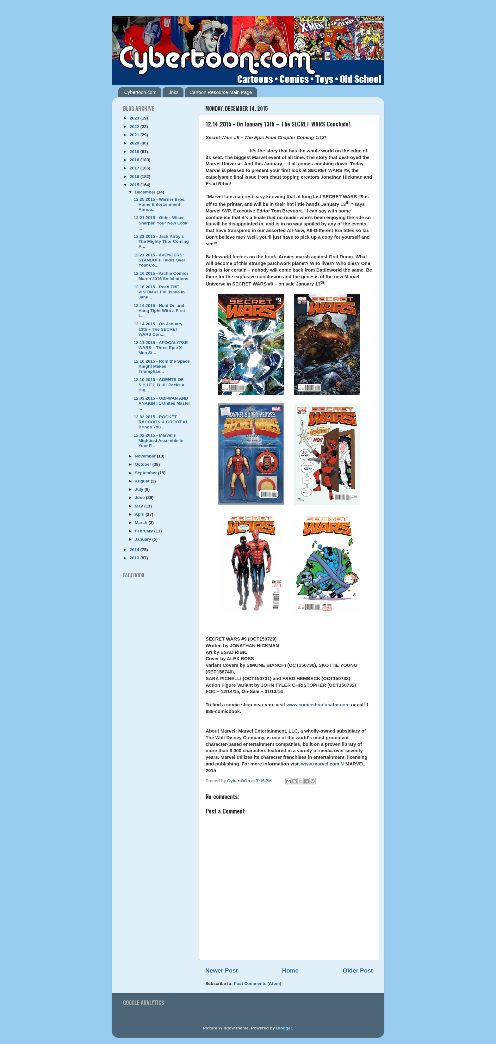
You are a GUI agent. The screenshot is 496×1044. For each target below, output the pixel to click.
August (143, 481)
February (144, 531)
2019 (135, 151)
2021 (135, 134)
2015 (135, 184)
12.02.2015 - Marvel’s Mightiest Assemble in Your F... (158, 440)
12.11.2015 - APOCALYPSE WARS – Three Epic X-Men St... (161, 347)
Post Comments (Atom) (257, 983)
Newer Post (221, 970)
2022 (135, 126)
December (146, 192)
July (140, 489)
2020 (135, 143)
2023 (135, 118)
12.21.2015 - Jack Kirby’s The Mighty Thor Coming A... (161, 241)
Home (290, 970)
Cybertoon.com (140, 92)
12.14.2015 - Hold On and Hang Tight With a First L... (159, 310)
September (146, 472)
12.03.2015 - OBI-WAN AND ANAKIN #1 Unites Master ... (162, 403)
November (146, 456)
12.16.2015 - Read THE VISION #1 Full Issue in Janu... (159, 292)
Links (172, 92)
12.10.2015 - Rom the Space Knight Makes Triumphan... (162, 366)
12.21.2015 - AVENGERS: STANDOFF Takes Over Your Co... (159, 260)
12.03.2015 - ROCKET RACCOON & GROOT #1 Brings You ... (161, 422)
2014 (135, 549)
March (142, 522)
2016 (135, 176)
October (143, 464)
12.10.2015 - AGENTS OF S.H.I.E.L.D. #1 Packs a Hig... (159, 384)
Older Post (358, 970)
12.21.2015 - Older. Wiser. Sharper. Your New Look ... (161, 222)
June (140, 497)
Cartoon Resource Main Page (220, 92)
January (143, 539)
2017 (135, 168)
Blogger (284, 1028)
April (140, 514)
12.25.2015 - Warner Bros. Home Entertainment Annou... (160, 204)
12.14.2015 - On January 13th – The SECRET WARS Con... (158, 329)
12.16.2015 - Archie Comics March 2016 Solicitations (161, 276)
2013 (135, 558)
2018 (135, 159)
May (139, 506)
